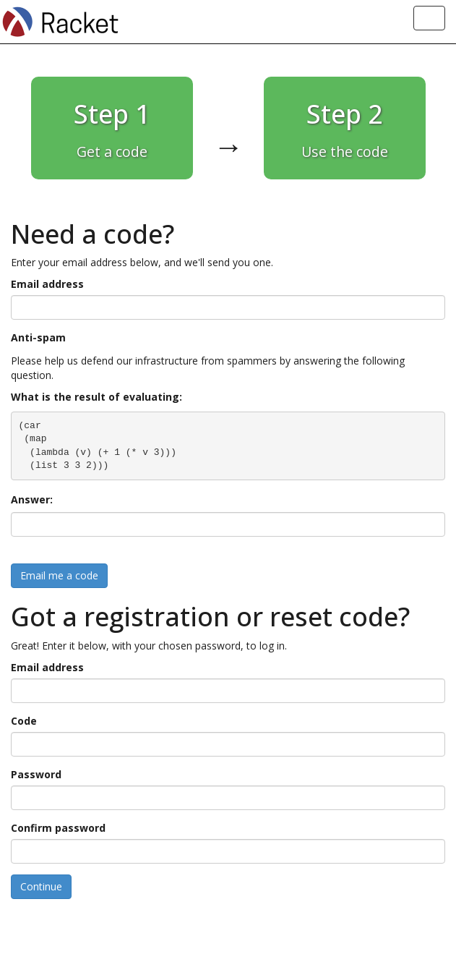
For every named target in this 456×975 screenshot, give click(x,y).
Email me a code (59, 575)
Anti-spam (38, 337)
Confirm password (58, 828)
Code (24, 721)
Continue (41, 886)
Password (36, 774)
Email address (47, 284)
